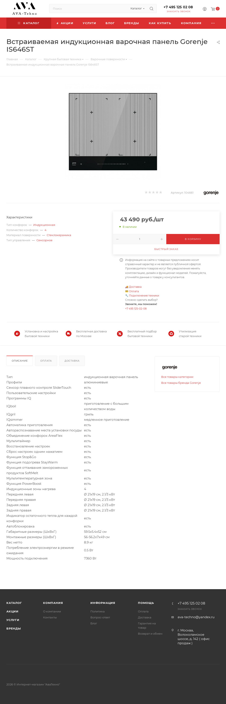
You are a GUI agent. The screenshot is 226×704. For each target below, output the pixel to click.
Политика (97, 611)
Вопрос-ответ (100, 617)
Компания (53, 603)
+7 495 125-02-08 (136, 308)
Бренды (13, 628)
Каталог (14, 603)
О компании (52, 611)
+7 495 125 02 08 (178, 7)
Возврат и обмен (150, 633)
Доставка (135, 286)
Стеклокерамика (59, 235)
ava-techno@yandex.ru (196, 617)
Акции (12, 611)
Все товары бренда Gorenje (181, 382)
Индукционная (44, 224)
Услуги (12, 620)
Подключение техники (144, 295)
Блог (93, 623)
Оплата (134, 291)
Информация (102, 603)
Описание (20, 360)
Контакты (50, 617)
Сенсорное (44, 240)
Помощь (146, 603)
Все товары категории (177, 376)
